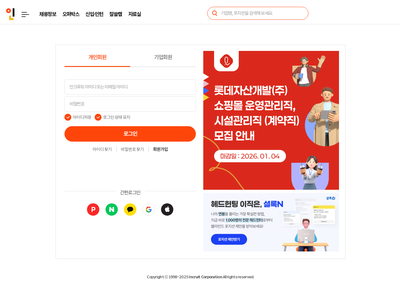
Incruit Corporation (205, 277)
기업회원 (163, 57)
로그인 (130, 134)
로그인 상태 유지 (116, 117)
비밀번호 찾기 (132, 149)
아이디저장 (82, 117)
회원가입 (160, 149)
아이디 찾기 (102, 149)
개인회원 (97, 57)
